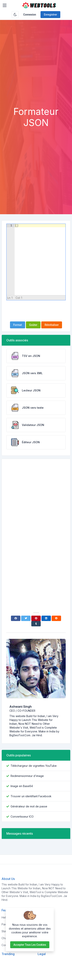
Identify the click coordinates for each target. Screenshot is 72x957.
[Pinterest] (36, 618)
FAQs (41, 931)
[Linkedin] (46, 618)
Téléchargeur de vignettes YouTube (34, 765)
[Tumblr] (36, 623)
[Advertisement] (36, 68)
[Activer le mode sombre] (15, 14)
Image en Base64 (22, 786)
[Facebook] (15, 618)
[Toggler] (5, 5)
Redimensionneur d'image (27, 775)
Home (41, 917)
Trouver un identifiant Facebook (31, 796)
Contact (42, 945)
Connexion (29, 14)
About (41, 924)
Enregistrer (50, 14)
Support (43, 938)
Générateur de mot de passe (29, 806)
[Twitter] (26, 618)
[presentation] (36, 310)
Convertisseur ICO (22, 816)
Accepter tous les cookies (29, 944)
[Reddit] (56, 618)
